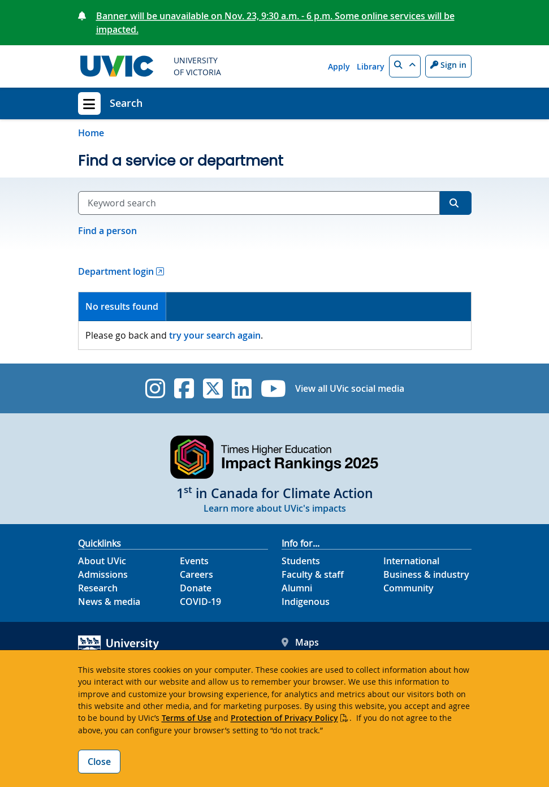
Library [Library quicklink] (370, 66)
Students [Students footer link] (301, 561)
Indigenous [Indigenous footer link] (306, 601)
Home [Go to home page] (91, 133)
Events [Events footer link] (194, 561)
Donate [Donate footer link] (195, 588)
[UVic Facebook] (184, 388)
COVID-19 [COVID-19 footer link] (200, 601)
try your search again (215, 335)
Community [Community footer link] (408, 588)
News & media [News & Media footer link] (109, 601)
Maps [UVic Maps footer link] (300, 642)
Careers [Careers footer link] (196, 574)
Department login (116, 271)
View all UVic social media (349, 388)
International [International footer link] (411, 561)
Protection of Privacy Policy (284, 717)
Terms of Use (186, 717)
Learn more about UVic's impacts (275, 508)
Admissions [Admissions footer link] (103, 574)
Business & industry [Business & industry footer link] (426, 574)
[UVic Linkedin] (242, 388)
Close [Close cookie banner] (99, 761)
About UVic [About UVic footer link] (102, 561)
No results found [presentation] (121, 306)
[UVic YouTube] (273, 388)
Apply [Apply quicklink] (339, 66)
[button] (405, 66)
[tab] (123, 306)
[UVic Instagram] (155, 388)
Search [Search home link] (126, 103)
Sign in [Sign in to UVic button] (448, 64)
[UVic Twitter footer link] (213, 388)
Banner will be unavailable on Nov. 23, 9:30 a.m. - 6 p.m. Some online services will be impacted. (275, 23)
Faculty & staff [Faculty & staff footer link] (313, 574)
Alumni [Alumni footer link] (297, 588)
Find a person (107, 230)
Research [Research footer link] (98, 588)
